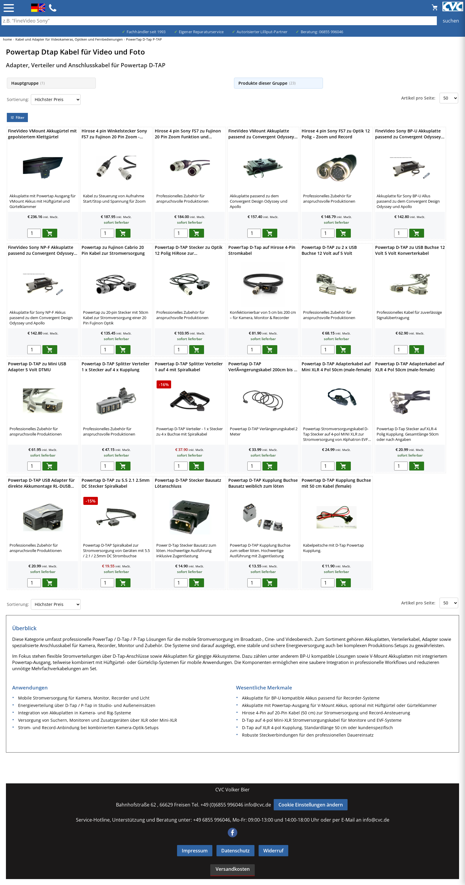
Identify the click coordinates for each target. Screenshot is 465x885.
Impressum (195, 850)
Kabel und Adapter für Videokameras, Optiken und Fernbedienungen (69, 39)
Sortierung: (18, 99)
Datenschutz (235, 850)
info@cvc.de (257, 804)
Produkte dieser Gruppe (267, 83)
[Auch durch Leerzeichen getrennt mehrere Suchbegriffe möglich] (232, 21)
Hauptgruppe (28, 83)
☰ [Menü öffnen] (9, 8)
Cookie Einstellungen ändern (310, 804)
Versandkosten (233, 869)
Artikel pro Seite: (418, 98)
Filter (17, 117)
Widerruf (273, 850)
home (7, 39)
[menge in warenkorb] (34, 233)
